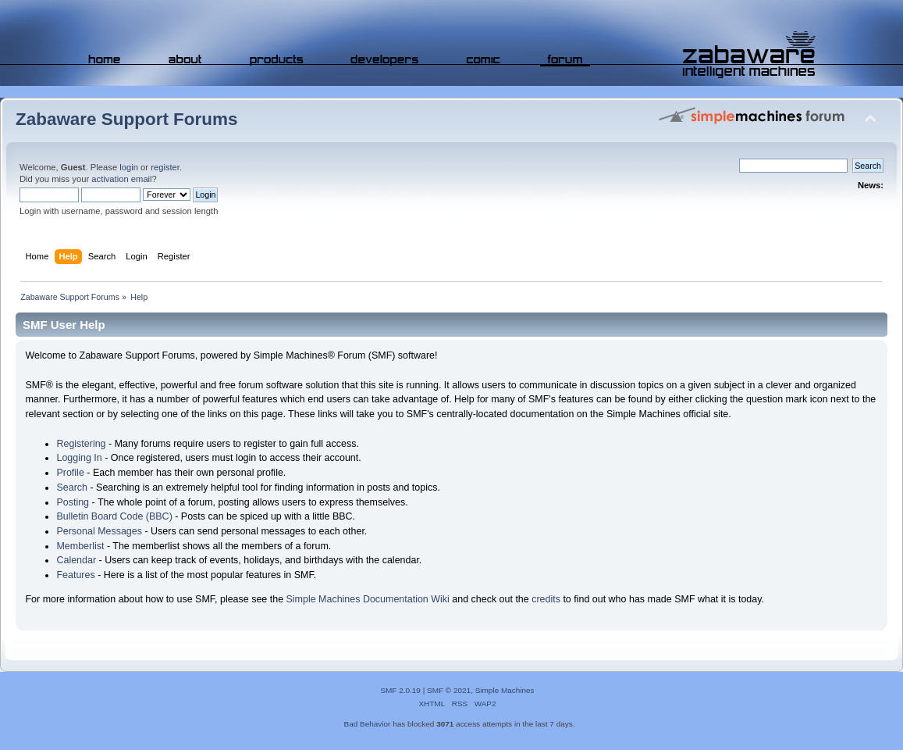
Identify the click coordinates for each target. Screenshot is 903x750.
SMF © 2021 (449, 690)
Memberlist (80, 546)
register (165, 167)
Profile (70, 472)
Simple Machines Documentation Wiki (368, 599)
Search (71, 487)
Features (75, 575)
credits (545, 599)
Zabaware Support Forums (126, 119)
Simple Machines (505, 690)
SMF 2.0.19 (400, 690)
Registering (80, 443)
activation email (121, 179)
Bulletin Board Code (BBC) (114, 516)
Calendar (76, 560)
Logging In (78, 457)
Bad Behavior (367, 724)
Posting (72, 502)
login (128, 167)
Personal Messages (99, 531)
